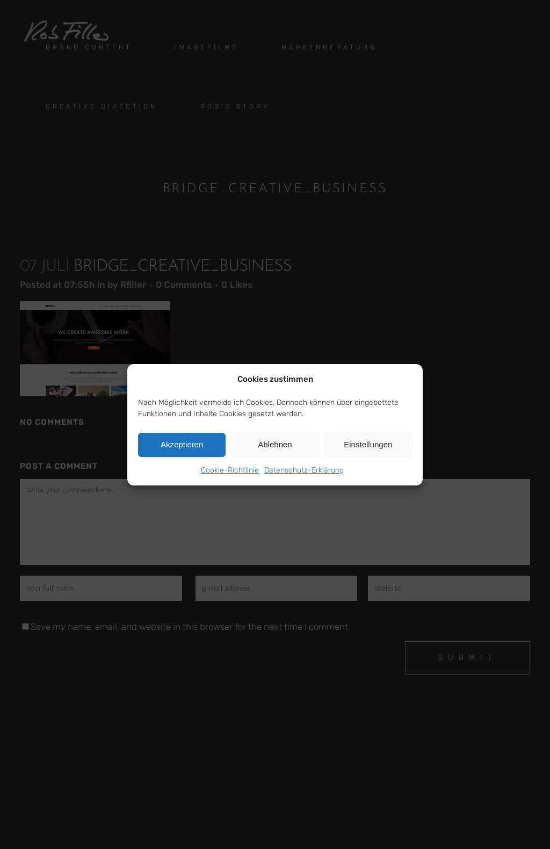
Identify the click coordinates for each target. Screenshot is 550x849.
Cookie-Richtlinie (230, 470)
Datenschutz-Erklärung (304, 470)
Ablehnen (275, 444)
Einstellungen (368, 444)
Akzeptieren (182, 444)
